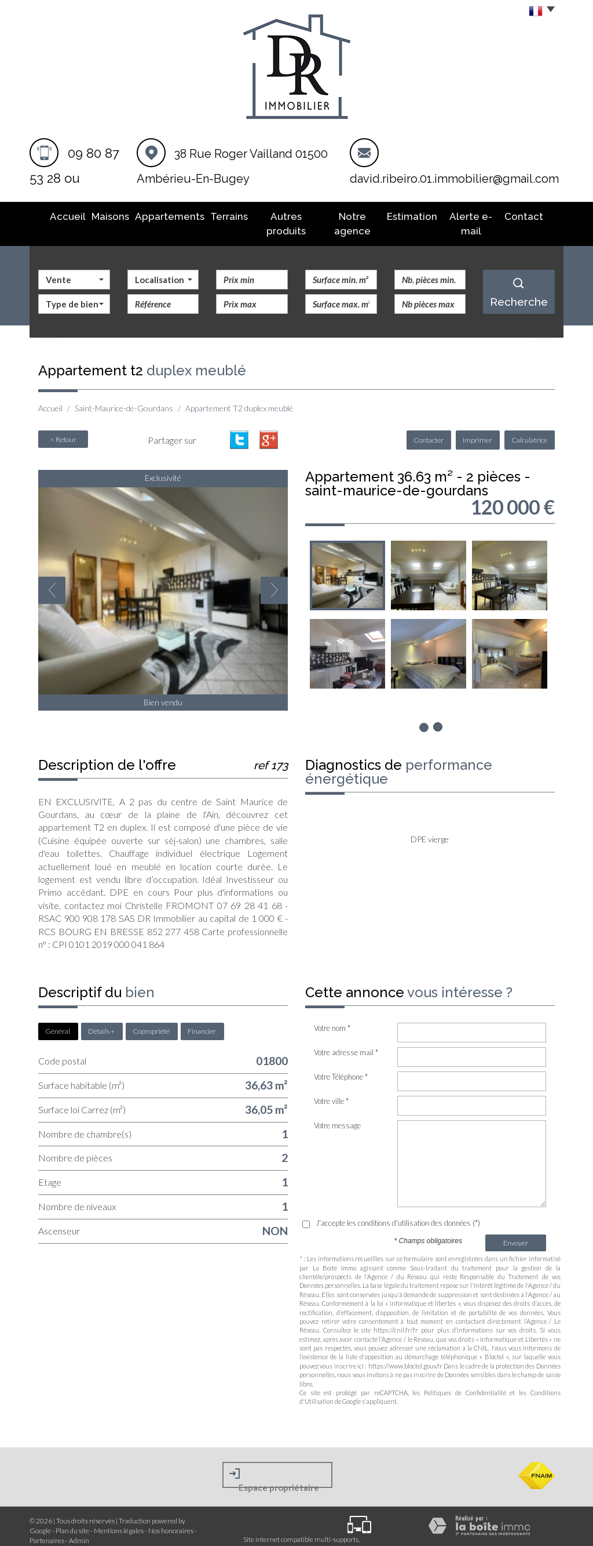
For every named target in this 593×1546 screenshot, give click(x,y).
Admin (79, 1523)
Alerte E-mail (475, 215)
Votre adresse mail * (346, 1035)
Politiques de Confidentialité (465, 1375)
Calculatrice (530, 422)
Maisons (104, 215)
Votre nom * (332, 1010)
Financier (202, 1013)
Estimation (414, 215)
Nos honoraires (170, 1513)
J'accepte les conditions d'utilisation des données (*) (398, 1205)
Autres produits (280, 215)
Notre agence (352, 215)
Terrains (221, 215)
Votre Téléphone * (341, 1059)
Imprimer (480, 422)
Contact (531, 215)
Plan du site (72, 1513)
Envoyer (515, 1225)
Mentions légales (119, 1513)
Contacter (433, 422)
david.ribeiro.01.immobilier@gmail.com (454, 179)
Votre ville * (331, 1083)
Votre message (337, 1108)
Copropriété (151, 1013)
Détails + (101, 1013)
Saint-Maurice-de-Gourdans (124, 391)
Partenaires (47, 1523)
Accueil (60, 215)
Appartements (162, 215)
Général (57, 1013)
